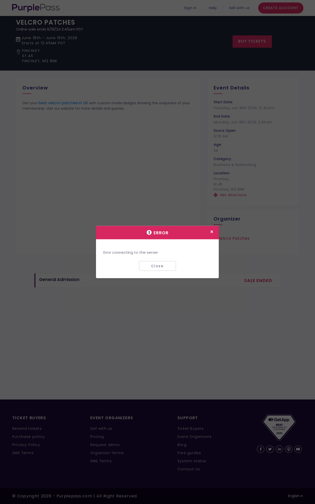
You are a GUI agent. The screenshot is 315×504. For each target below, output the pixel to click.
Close (157, 265)
